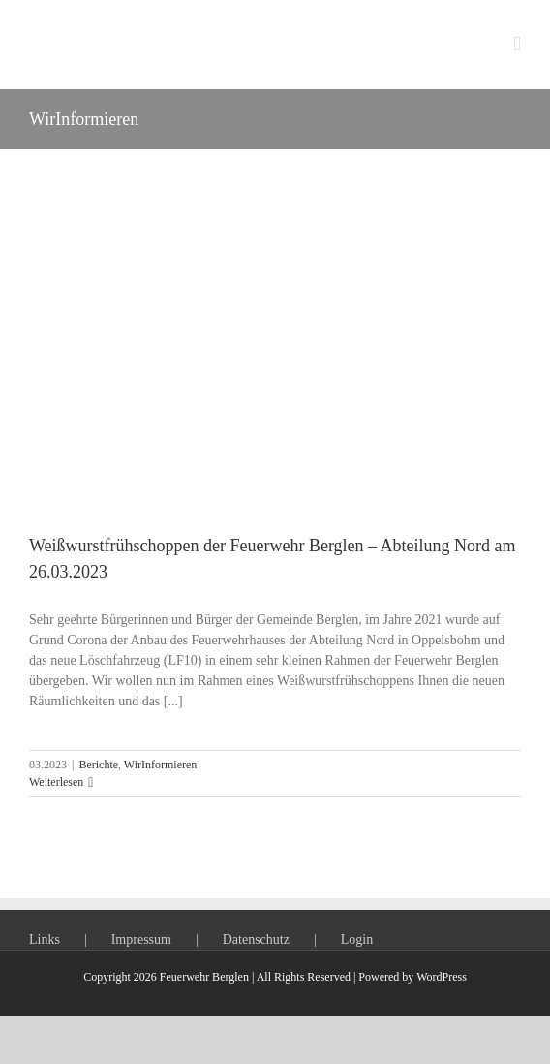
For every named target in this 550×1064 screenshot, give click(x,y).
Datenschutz (256, 939)
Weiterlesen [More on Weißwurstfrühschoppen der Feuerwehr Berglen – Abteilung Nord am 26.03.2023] (56, 782)
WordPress (441, 977)
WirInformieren (160, 764)
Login (357, 939)
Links (44, 939)
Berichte (98, 764)
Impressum (141, 939)
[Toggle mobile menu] (517, 44)
